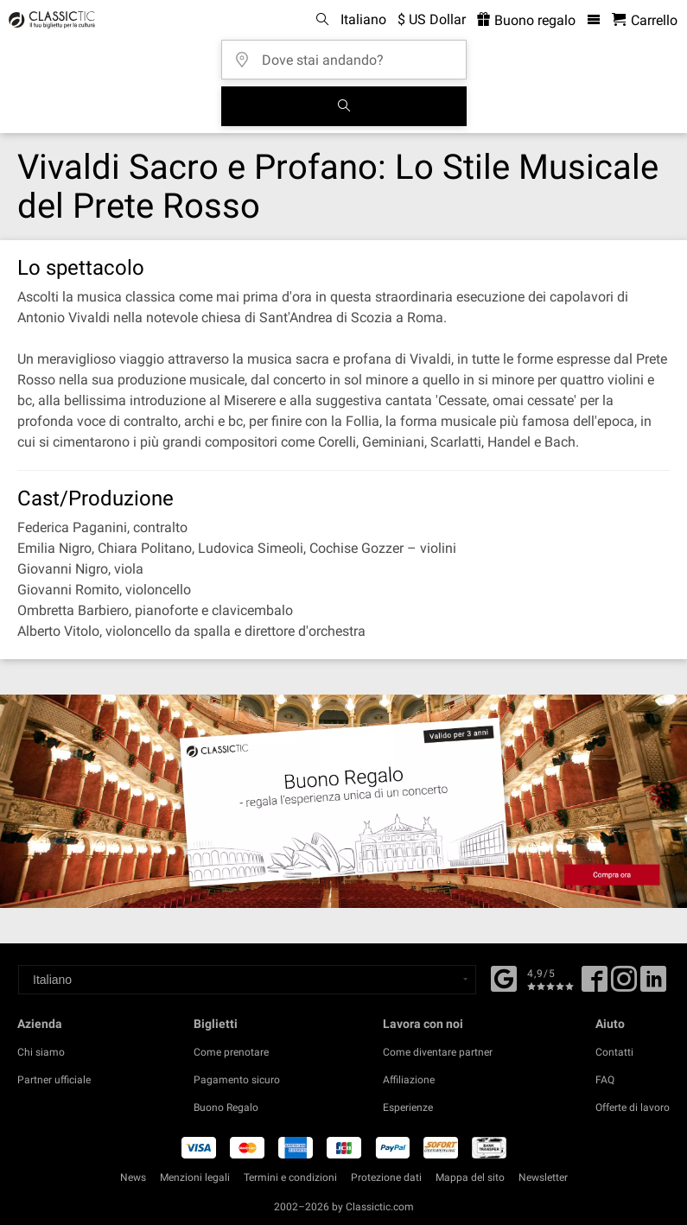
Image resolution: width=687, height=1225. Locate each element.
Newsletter (543, 1177)
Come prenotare (231, 1052)
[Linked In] (653, 985)
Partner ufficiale (54, 1080)
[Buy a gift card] (343, 801)
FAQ (604, 1080)
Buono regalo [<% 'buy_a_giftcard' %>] (526, 20)
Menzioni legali (195, 1177)
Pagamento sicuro (237, 1080)
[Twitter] (624, 985)
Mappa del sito (470, 1177)
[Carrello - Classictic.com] (644, 20)
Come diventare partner (438, 1052)
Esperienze (408, 1107)
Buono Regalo (226, 1107)
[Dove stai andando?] (349, 54)
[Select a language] (247, 979)
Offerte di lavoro (632, 1107)
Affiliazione (409, 1080)
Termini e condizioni (290, 1177)
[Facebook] (504, 977)
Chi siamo (41, 1052)
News (133, 1177)
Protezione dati (386, 1177)
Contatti (614, 1052)
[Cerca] (344, 106)
